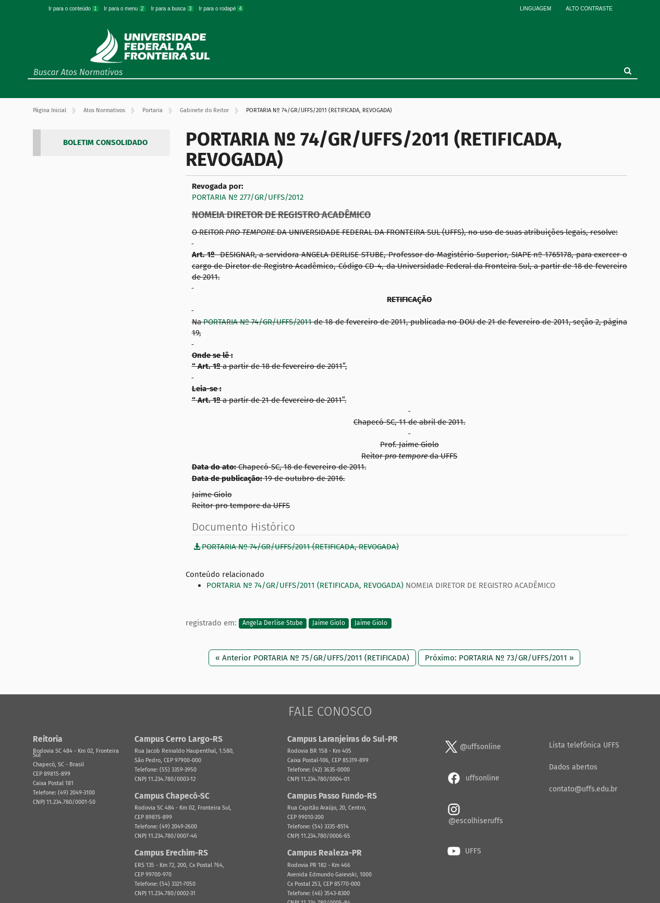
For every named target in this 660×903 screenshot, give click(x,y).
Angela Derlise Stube (272, 623)
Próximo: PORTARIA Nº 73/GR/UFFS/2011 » (499, 658)
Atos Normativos (104, 110)
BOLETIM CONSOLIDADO (105, 142)
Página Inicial (49, 110)
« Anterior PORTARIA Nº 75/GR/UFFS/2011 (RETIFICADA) (312, 658)
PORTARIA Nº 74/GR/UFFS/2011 (257, 322)
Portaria (152, 110)
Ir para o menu (125, 8)
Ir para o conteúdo (74, 8)
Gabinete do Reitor (204, 110)
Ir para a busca (172, 8)
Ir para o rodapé (221, 8)
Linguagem (535, 8)
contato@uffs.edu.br (583, 789)
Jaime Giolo (328, 623)
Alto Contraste (589, 8)
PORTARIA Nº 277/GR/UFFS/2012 (247, 197)
